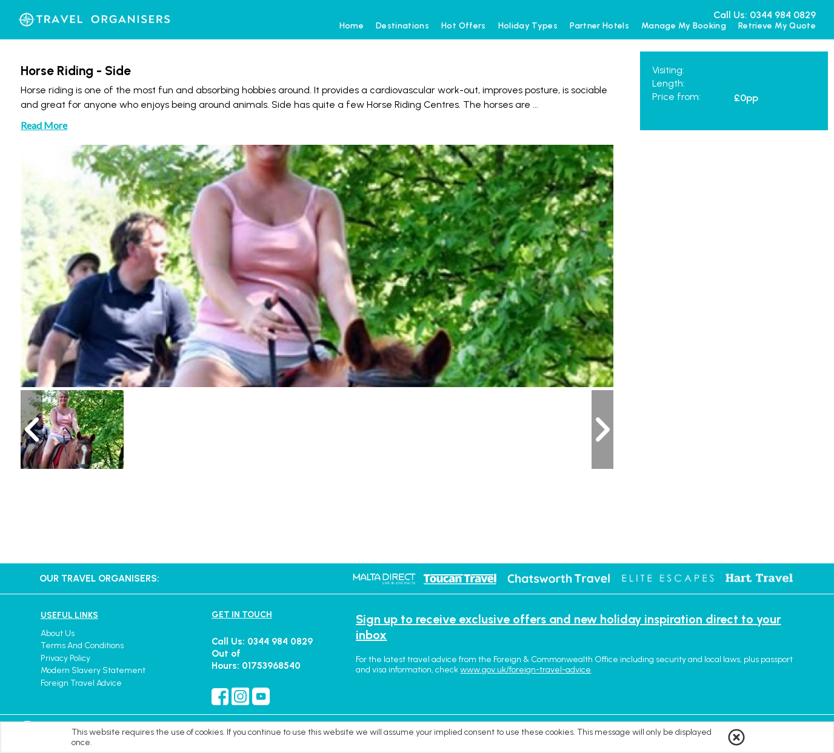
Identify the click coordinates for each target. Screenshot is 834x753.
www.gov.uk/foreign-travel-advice (525, 670)
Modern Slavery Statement (93, 670)
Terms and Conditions (82, 645)
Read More (44, 125)
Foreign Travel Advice (81, 683)
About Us (58, 633)
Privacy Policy (65, 658)
